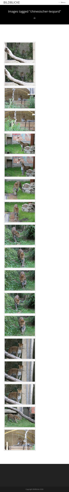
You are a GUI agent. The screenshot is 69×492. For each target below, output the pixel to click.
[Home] (34, 18)
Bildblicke (11, 2)
